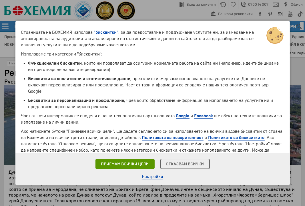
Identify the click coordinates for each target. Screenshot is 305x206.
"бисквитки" (106, 32)
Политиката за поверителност (172, 137)
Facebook (203, 115)
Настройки (152, 176)
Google (182, 115)
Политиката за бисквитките (236, 137)
